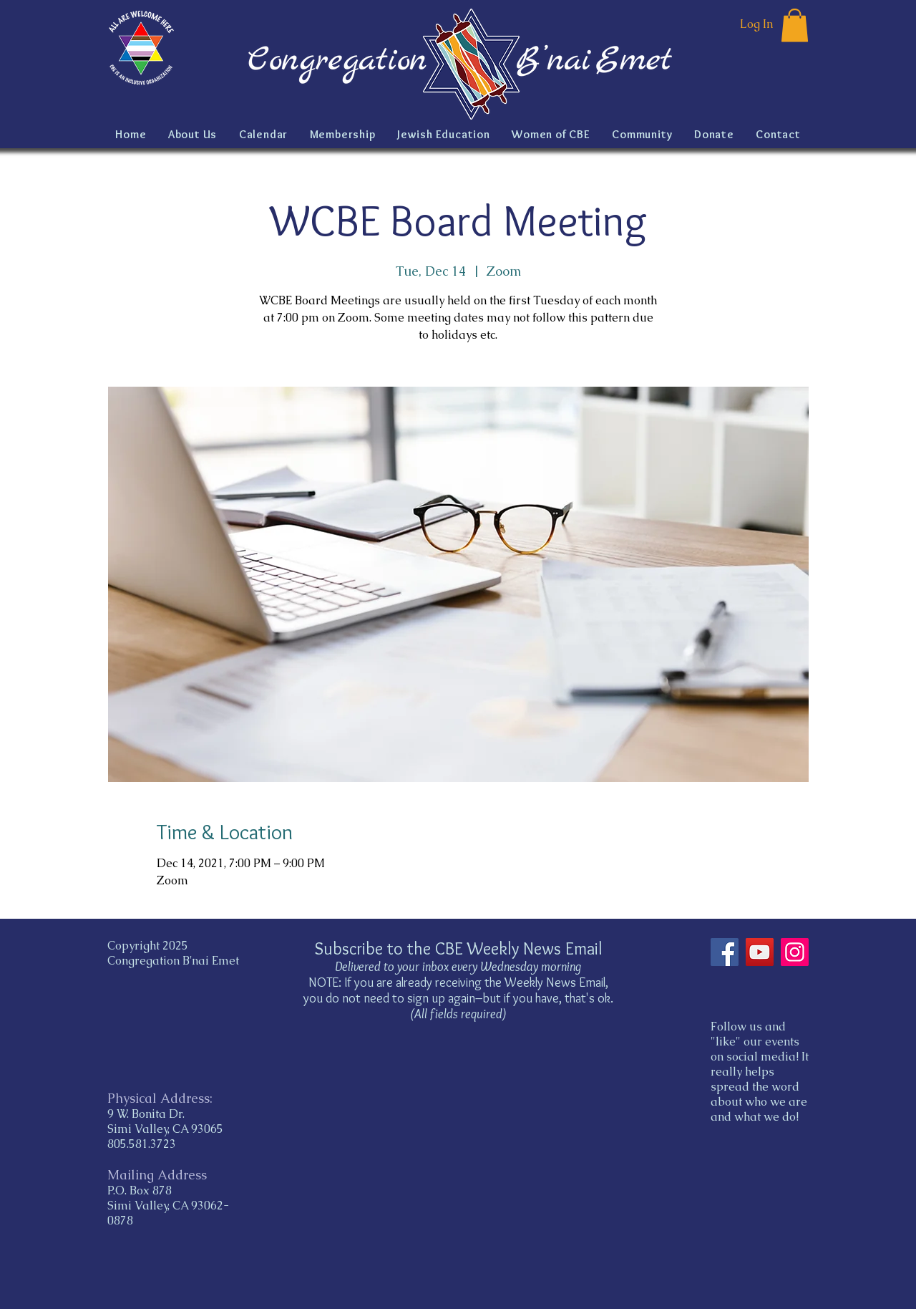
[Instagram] (795, 952)
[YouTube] (760, 952)
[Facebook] (725, 952)
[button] (795, 25)
